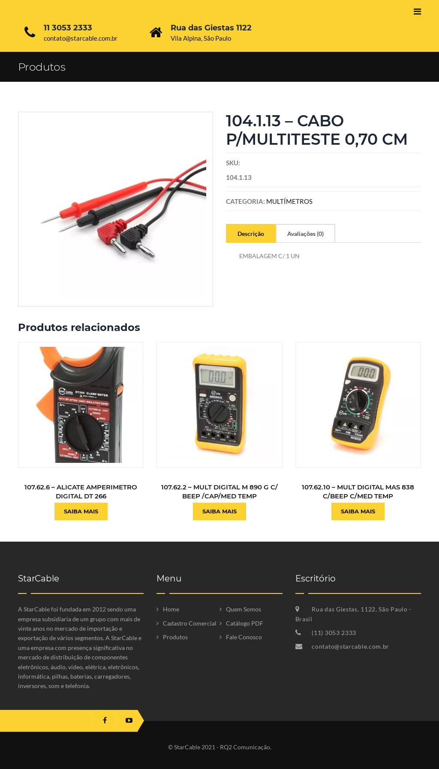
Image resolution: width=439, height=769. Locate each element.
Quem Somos (243, 609)
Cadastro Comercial (189, 623)
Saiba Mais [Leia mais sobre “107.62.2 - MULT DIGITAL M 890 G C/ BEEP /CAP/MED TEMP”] (219, 511)
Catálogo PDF (244, 623)
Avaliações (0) (305, 233)
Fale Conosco (244, 637)
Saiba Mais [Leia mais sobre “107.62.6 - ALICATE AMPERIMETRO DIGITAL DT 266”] (81, 511)
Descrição (251, 233)
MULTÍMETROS (289, 201)
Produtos (175, 637)
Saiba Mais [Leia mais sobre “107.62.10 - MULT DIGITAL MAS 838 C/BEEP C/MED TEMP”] (358, 511)
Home (171, 609)
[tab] (251, 233)
